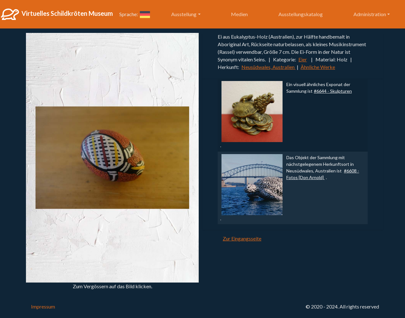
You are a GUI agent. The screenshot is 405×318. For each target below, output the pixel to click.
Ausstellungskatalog (300, 14)
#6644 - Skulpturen (333, 91)
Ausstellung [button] (183, 14)
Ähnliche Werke (318, 67)
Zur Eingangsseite (242, 238)
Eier (302, 59)
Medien (239, 14)
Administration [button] (369, 14)
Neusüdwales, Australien (268, 67)
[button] (147, 14)
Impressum (43, 306)
